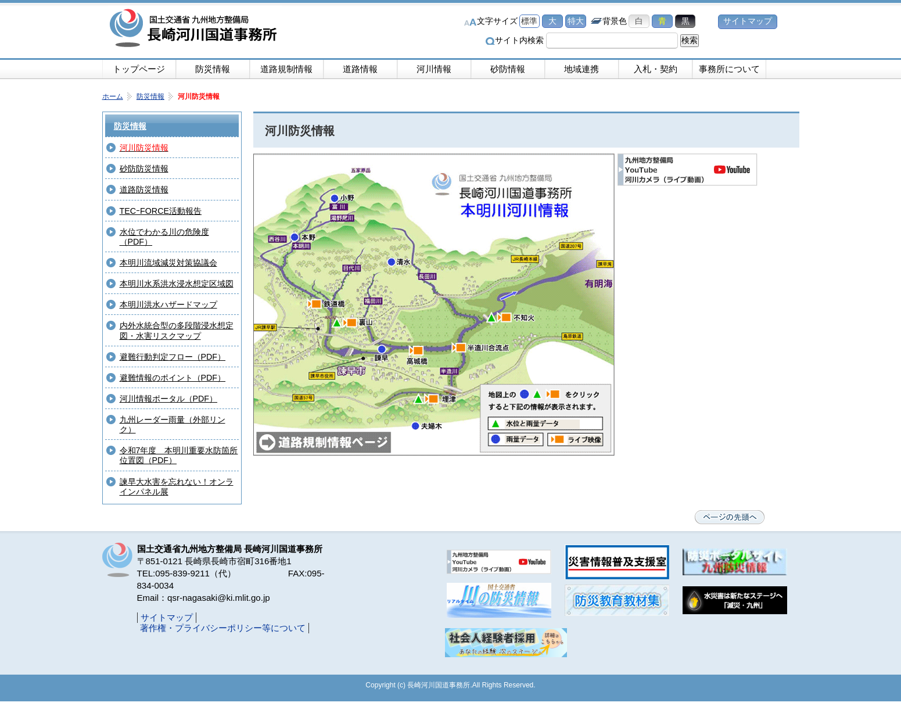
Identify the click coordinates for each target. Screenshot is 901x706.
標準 (529, 21)
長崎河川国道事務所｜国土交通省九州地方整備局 (195, 29)
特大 (576, 21)
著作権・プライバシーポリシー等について (223, 628)
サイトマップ (747, 21)
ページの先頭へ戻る (729, 517)
